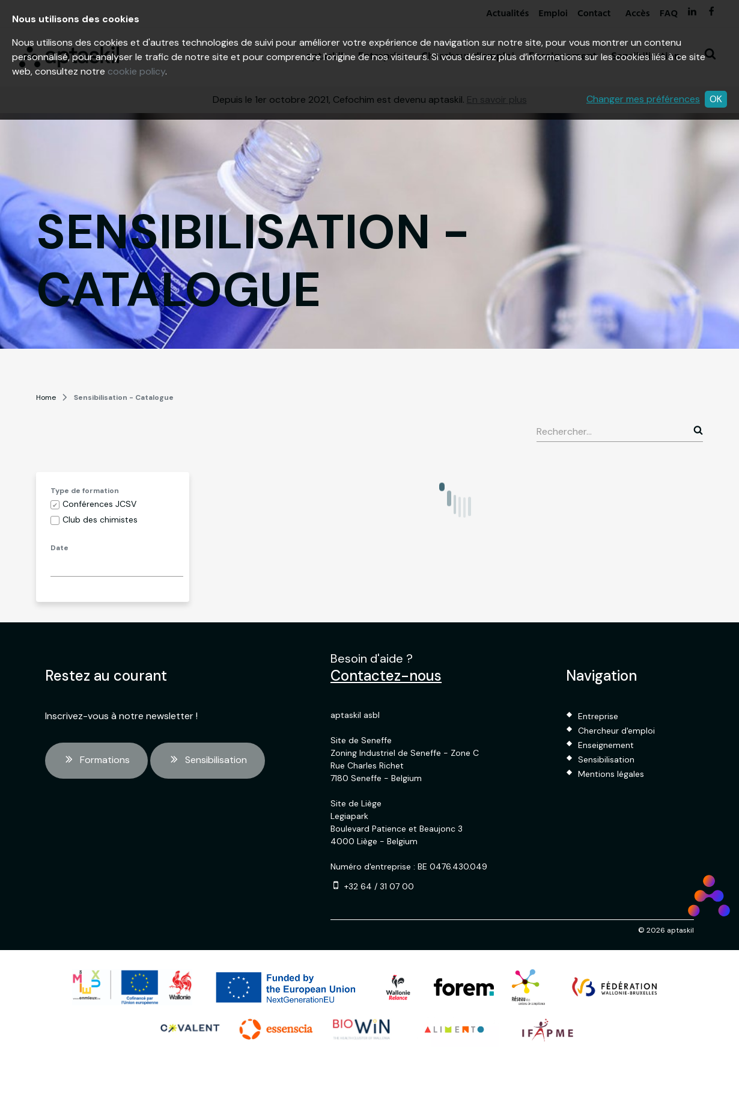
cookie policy (136, 71)
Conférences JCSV (99, 503)
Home (46, 397)
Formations (96, 760)
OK (716, 99)
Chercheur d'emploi (616, 730)
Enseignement (606, 745)
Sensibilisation (207, 760)
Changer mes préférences (643, 99)
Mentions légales (611, 773)
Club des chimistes (100, 519)
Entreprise (598, 716)
